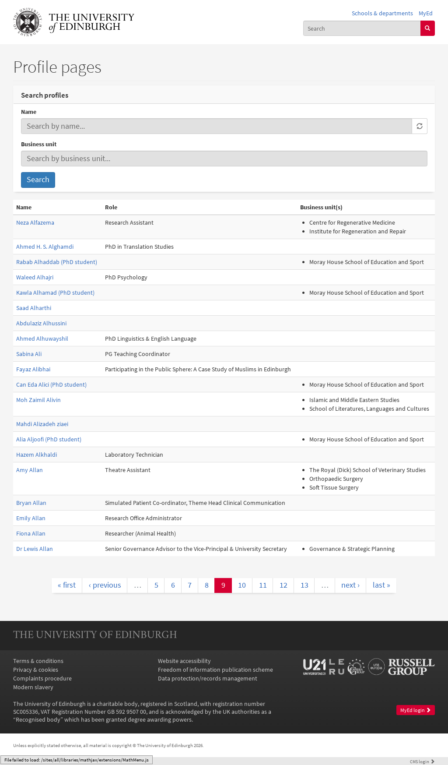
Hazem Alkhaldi (36, 454)
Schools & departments (382, 13)
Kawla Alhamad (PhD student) (55, 292)
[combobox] (362, 28)
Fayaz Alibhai (33, 369)
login (422, 761)
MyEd (426, 13)
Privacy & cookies (35, 669)
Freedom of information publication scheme (215, 669)
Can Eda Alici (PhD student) (51, 384)
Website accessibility (184, 661)
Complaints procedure (42, 678)
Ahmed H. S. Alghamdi (45, 246)
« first (67, 585)
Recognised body (38, 719)
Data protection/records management (207, 678)
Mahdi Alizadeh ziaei (42, 424)
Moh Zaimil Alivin (38, 400)
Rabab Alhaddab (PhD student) (56, 262)
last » (381, 585)
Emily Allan (31, 518)
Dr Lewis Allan (34, 549)
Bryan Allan (31, 503)
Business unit (38, 144)
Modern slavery (33, 687)
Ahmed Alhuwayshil (42, 338)
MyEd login (415, 710)
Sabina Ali (29, 354)
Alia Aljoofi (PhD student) (48, 439)
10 (242, 585)
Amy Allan (29, 470)
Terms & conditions (38, 661)
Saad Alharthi (33, 308)
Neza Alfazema (35, 222)
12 (283, 585)
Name (28, 112)
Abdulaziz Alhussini (41, 323)
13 (304, 585)
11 (263, 585)
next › (350, 585)
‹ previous (105, 585)
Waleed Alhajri (34, 277)
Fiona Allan (31, 533)
